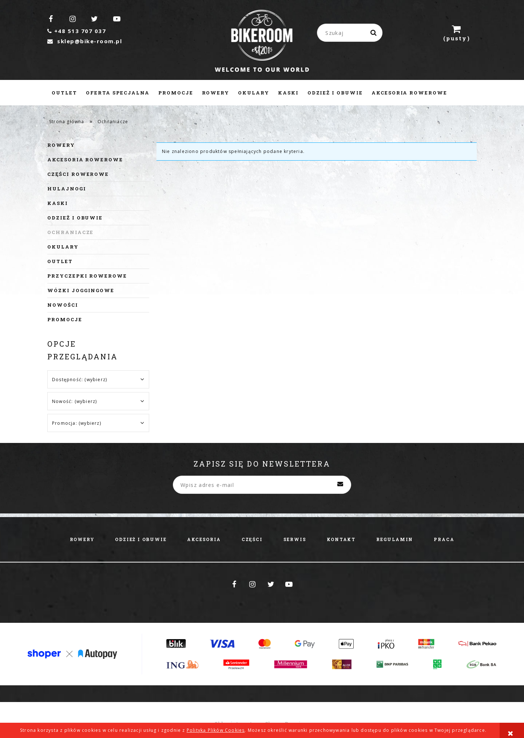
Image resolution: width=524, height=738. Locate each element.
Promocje (64, 319)
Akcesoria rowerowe (85, 159)
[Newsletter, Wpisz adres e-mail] (262, 485)
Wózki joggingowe (80, 290)
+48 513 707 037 (76, 31)
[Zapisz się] (340, 485)
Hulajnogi (66, 188)
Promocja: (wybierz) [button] (76, 423)
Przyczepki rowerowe (87, 276)
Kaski (57, 203)
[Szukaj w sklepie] (351, 33)
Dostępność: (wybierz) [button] (79, 379)
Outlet (60, 261)
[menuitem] (64, 92)
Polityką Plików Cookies (216, 730)
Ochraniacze (70, 232)
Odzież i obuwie (75, 217)
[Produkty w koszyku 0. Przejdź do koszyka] (456, 33)
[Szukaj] (374, 33)
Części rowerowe (78, 174)
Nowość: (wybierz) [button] (74, 401)
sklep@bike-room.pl (84, 41)
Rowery (61, 145)
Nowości (62, 305)
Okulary (63, 246)
